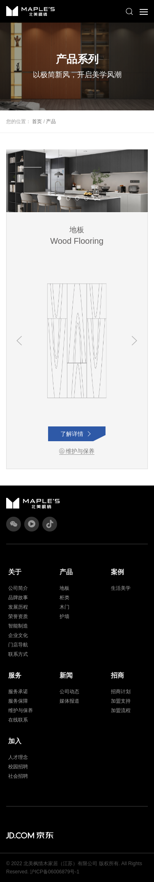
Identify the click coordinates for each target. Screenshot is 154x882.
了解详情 (76, 434)
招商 (117, 675)
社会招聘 (18, 776)
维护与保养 (77, 451)
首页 (37, 121)
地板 (64, 588)
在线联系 (18, 720)
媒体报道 (69, 701)
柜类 (64, 597)
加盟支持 (121, 701)
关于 (14, 571)
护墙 (64, 616)
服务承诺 (18, 691)
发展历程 (18, 607)
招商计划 (121, 691)
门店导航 (18, 645)
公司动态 (69, 691)
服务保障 (18, 701)
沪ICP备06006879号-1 (54, 872)
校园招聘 (18, 767)
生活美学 (121, 588)
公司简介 (18, 588)
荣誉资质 (18, 616)
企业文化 (18, 635)
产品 (51, 121)
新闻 (66, 675)
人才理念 (18, 757)
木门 (64, 607)
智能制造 (18, 626)
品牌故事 (18, 597)
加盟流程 (121, 710)
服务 (14, 675)
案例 (117, 571)
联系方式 (18, 654)
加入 (14, 741)
